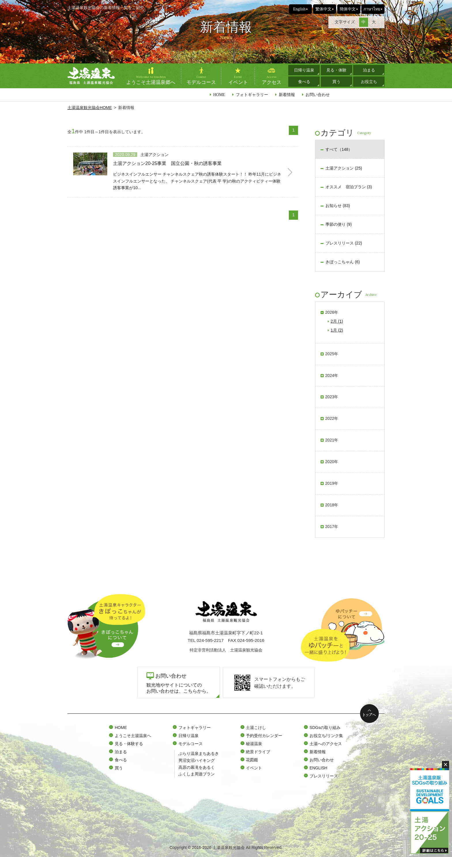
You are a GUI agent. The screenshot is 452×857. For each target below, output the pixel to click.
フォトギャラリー (252, 94)
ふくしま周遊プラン (196, 774)
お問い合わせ (318, 94)
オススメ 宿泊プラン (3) (348, 187)
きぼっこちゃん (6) (342, 262)
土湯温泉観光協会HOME (89, 107)
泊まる (369, 70)
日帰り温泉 (304, 70)
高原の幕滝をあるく (196, 767)
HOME (219, 94)
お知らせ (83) (337, 205)
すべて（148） (338, 149)
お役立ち (369, 81)
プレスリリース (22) (343, 243)
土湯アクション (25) (343, 168)
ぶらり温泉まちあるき (198, 753)
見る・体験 (336, 70)
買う (336, 81)
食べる (304, 81)
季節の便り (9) (338, 224)
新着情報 (287, 94)
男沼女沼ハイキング (196, 760)
